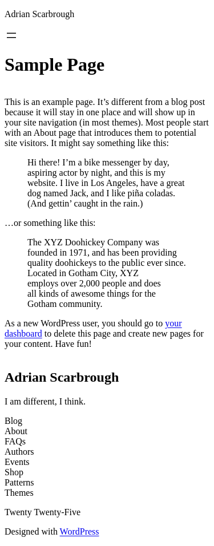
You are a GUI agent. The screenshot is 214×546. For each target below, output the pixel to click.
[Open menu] (11, 35)
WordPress (79, 531)
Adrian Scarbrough (39, 14)
